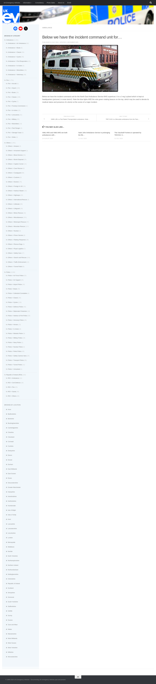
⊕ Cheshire (9, 432)
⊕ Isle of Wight (10, 510)
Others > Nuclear (13, 231)
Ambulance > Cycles (14, 57)
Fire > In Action (12, 110)
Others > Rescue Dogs (15, 244)
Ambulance (47, 28)
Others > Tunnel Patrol (15, 266)
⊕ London (8, 537)
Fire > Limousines (13, 115)
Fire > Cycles (12, 101)
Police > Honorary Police (16, 320)
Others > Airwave (13, 146)
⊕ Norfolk (8, 551)
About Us (61, 3)
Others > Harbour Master (16, 191)
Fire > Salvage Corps (14, 132)
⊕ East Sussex (10, 473)
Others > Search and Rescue (17, 257)
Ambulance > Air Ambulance (17, 43)
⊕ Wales (8, 629)
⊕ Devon (8, 455)
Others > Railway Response (17, 240)
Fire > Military (12, 119)
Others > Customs (14, 177)
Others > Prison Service (15, 235)
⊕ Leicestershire (10, 528)
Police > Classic (13, 298)
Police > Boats (12, 289)
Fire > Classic (12, 97)
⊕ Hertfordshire (10, 501)
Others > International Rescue (17, 199)
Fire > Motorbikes (13, 124)
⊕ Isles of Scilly (10, 515)
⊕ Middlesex (9, 547)
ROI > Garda (12, 391)
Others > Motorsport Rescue (17, 222)
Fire (7, 80)
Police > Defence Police (15, 307)
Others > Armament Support (17, 150)
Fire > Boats (12, 92)
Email (69, 3)
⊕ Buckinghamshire (11, 423)
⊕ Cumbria (8, 446)
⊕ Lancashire (9, 524)
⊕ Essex (8, 478)
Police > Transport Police (16, 360)
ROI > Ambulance (13, 378)
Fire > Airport (12, 88)
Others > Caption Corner (16, 164)
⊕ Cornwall (8, 441)
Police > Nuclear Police (15, 347)
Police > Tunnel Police (15, 364)
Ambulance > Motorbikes (16, 70)
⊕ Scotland (8, 588)
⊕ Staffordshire (10, 606)
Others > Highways (14, 195)
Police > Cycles (13, 302)
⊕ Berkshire (9, 418)
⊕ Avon (7, 409)
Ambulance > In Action (15, 65)
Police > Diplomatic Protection (17, 311)
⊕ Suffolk (8, 611)
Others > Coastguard (14, 173)
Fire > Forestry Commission (16, 106)
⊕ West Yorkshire (10, 647)
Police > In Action (13, 329)
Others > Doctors (13, 182)
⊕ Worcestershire (10, 657)
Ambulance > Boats (14, 48)
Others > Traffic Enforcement (17, 262)
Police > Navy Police (14, 342)
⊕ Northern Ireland (11, 565)
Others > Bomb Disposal (15, 159)
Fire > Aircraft (12, 83)
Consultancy (39, 3)
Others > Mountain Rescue (16, 226)
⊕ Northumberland (11, 570)
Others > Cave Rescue (15, 168)
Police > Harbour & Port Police (17, 315)
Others (8, 143)
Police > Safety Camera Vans (17, 356)
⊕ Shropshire (9, 592)
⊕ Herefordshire (10, 496)
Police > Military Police (15, 338)
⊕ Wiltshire (8, 652)
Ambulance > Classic (14, 52)
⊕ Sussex (8, 620)
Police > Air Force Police (15, 275)
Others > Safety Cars (14, 253)
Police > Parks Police (14, 351)
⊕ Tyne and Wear (11, 624)
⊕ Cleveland (9, 437)
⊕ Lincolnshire (9, 533)
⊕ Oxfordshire (9, 579)
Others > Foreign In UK (15, 186)
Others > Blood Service (15, 155)
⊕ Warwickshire (10, 634)
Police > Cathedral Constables (17, 293)
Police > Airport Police (15, 284)
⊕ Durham (8, 464)
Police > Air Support (14, 280)
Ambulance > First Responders (18, 61)
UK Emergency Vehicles (12, 3)
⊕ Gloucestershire (11, 483)
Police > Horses (13, 324)
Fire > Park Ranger (14, 128)
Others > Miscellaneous (15, 217)
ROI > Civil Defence (14, 382)
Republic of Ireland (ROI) (14, 375)
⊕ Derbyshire (9, 450)
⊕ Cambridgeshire (11, 428)
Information (27, 3)
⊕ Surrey (8, 615)
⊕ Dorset (8, 460)
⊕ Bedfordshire (10, 414)
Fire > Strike (12, 137)
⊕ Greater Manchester (12, 487)
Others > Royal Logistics (15, 248)
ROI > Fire (11, 387)
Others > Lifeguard (14, 208)
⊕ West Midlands (10, 638)
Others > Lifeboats (14, 204)
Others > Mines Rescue (15, 213)
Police (8, 272)
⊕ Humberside (10, 505)
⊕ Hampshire (9, 492)
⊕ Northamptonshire (11, 560)
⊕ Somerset (9, 597)
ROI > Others (12, 396)
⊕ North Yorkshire (11, 556)
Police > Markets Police (15, 333)
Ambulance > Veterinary (15, 74)
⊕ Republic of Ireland (12, 583)
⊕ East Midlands (10, 469)
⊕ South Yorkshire (11, 602)
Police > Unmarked (14, 369)
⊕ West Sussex (10, 643)
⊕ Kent (7, 519)
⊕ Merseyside (9, 542)
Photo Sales (51, 3)
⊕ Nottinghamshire (11, 574)
